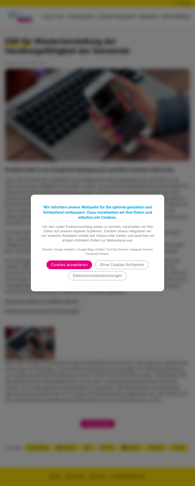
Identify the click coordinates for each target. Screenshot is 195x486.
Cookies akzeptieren (69, 265)
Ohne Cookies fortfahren (122, 265)
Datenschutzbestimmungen (97, 275)
